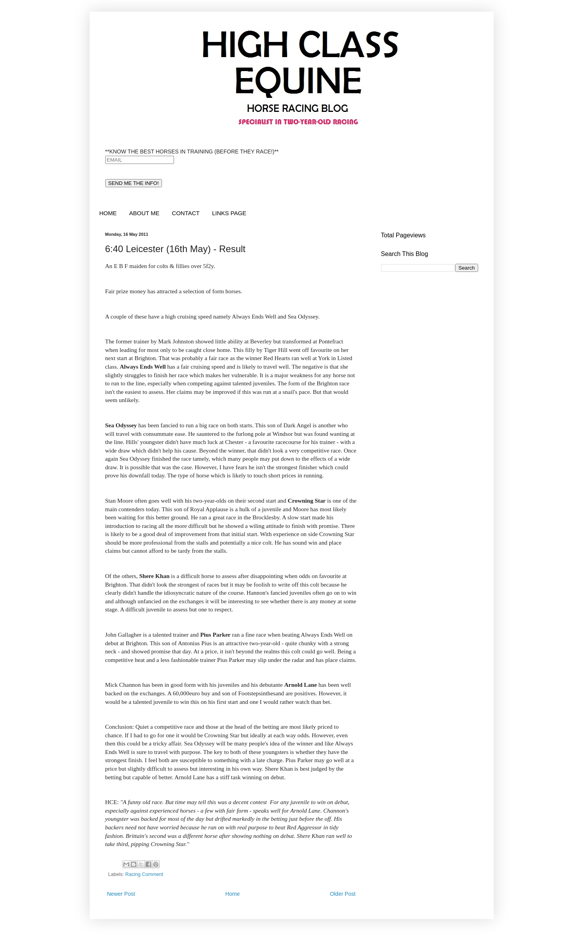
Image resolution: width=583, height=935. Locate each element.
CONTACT (186, 213)
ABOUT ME (144, 213)
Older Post (342, 894)
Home (232, 894)
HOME (108, 213)
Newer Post (121, 894)
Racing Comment (144, 874)
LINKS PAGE (229, 213)
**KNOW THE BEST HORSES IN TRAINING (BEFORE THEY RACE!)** (192, 151)
